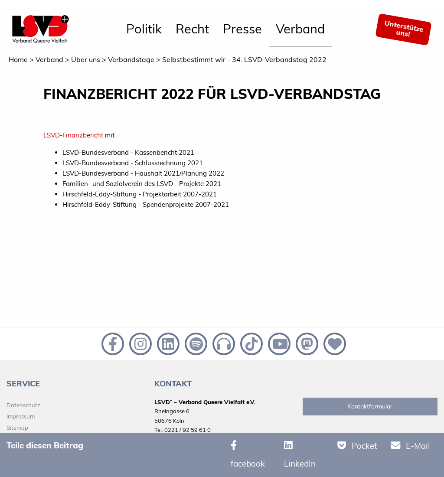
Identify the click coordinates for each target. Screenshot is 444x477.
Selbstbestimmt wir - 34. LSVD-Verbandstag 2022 (244, 59)
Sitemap (17, 427)
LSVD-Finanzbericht (73, 135)
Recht (192, 28)
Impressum (21, 416)
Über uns (85, 59)
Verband (300, 28)
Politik (144, 28)
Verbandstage (131, 59)
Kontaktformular (369, 406)
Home (18, 59)
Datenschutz (23, 405)
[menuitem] (144, 29)
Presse (242, 28)
